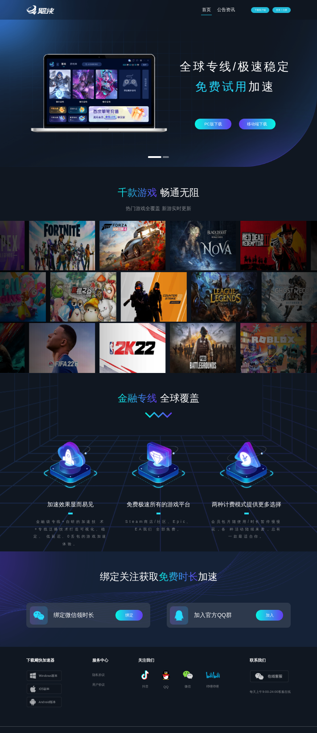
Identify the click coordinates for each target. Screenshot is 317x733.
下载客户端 (260, 9)
